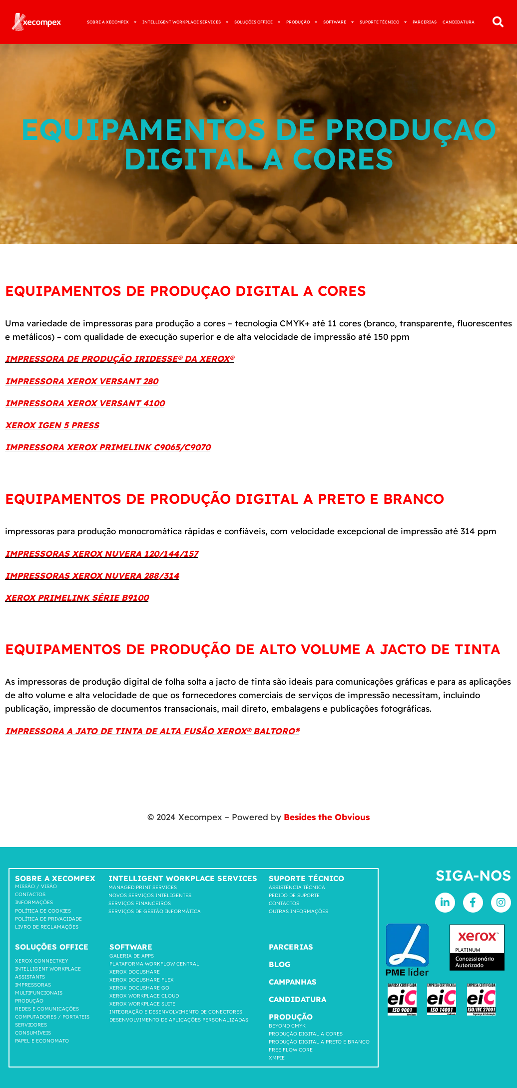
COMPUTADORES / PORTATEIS (52, 1017)
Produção (29, 1001)
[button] (498, 22)
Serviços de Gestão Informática (154, 911)
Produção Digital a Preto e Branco (319, 1042)
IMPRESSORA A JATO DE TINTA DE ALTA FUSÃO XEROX (125, 731)
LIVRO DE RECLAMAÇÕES (46, 927)
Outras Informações (298, 911)
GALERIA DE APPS (131, 956)
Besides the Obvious (327, 817)
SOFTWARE (338, 22)
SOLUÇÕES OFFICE (257, 22)
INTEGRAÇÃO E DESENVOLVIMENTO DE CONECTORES (175, 1012)
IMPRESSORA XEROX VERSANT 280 (81, 381)
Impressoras (33, 985)
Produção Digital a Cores (306, 1034)
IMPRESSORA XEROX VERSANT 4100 (84, 403)
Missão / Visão (36, 886)
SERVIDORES (31, 1025)
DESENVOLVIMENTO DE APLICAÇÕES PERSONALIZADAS (178, 1020)
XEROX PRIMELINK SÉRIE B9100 (76, 597)
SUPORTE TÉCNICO (383, 22)
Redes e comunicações (47, 1009)
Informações (34, 902)
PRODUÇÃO (301, 22)
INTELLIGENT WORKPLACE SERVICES (185, 22)
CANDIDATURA (459, 21)
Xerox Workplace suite (142, 1004)
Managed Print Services (142, 887)
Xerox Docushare (134, 972)
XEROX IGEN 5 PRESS (52, 425)
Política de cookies (43, 911)
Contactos (30, 894)
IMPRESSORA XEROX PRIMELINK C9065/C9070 (107, 447)
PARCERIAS (425, 21)
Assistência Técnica (297, 887)
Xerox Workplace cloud (144, 996)
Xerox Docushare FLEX (141, 980)
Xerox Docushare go (139, 988)
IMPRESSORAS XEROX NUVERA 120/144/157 (101, 553)
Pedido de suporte (294, 895)
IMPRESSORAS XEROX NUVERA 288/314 (92, 575)
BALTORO (273, 731)
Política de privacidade (48, 919)
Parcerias (291, 947)
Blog (280, 964)
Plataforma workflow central (154, 964)
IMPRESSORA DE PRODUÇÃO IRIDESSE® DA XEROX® (119, 358)
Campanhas (293, 982)
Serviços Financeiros (139, 903)
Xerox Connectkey (41, 961)
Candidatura (297, 999)
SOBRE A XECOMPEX (111, 22)
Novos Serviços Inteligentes (149, 895)
